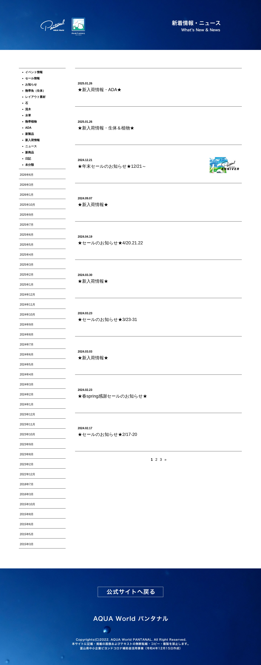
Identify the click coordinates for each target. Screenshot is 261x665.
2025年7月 (27, 224)
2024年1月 (27, 404)
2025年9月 (27, 214)
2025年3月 (27, 264)
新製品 (29, 133)
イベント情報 (34, 72)
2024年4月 (27, 374)
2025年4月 (27, 254)
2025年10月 (27, 204)
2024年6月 (27, 354)
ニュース (31, 146)
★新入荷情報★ (93, 204)
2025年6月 (27, 234)
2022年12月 (27, 474)
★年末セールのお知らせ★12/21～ (112, 166)
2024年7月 (27, 344)
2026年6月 (27, 174)
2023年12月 (27, 414)
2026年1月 (27, 194)
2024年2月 (27, 394)
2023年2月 (27, 464)
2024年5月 (27, 364)
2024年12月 (27, 294)
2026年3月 (27, 184)
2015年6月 (27, 524)
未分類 (29, 164)
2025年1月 (27, 284)
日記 (28, 158)
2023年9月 (27, 444)
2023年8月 (27, 454)
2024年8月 (27, 334)
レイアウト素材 (35, 96)
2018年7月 (27, 484)
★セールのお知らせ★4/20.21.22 (110, 242)
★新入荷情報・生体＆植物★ (106, 127)
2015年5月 (27, 534)
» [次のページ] (165, 459)
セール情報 (32, 78)
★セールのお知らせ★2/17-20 (107, 434)
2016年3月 (27, 494)
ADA (28, 127)
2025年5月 (27, 244)
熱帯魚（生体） (35, 90)
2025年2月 (27, 274)
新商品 (29, 152)
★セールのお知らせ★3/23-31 (107, 319)
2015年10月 (27, 504)
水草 (28, 115)
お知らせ (31, 84)
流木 (28, 109)
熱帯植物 (31, 121)
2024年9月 (27, 324)
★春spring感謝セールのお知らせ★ (112, 396)
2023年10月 (27, 434)
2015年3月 (27, 544)
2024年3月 (27, 384)
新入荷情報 (32, 140)
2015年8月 (27, 514)
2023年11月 (27, 424)
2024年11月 (27, 304)
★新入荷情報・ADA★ (99, 89)
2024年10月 (27, 314)
